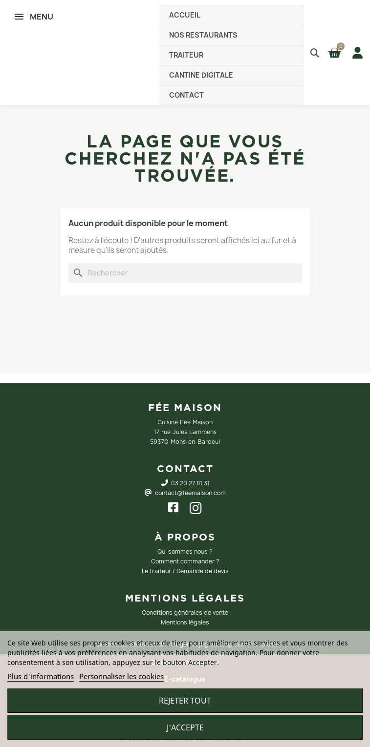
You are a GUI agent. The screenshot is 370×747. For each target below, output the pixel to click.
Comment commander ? (185, 561)
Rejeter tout (185, 700)
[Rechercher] (185, 273)
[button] (314, 52)
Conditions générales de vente (185, 612)
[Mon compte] (355, 53)
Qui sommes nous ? (185, 551)
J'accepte (185, 727)
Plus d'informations (40, 676)
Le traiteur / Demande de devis (185, 571)
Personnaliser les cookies (121, 676)
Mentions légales (185, 622)
